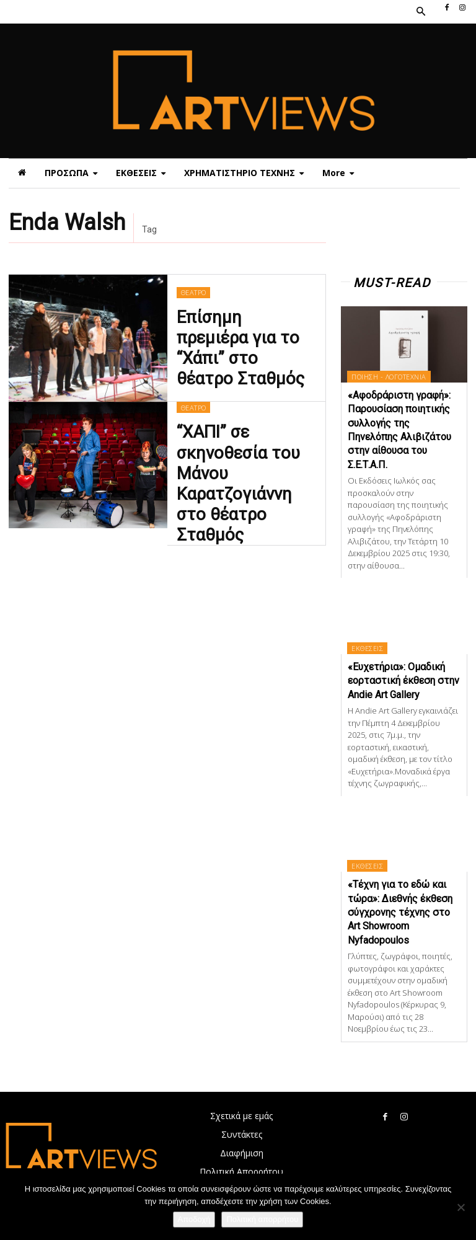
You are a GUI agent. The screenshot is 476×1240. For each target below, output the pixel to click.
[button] (420, 12)
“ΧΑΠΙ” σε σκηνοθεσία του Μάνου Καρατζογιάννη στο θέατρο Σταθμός (245, 472)
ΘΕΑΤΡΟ (193, 310)
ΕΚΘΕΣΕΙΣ (367, 648)
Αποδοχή (194, 1219)
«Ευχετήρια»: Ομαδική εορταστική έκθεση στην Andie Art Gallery (403, 681)
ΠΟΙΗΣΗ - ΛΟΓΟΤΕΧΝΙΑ (388, 376)
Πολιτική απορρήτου (262, 1219)
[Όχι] (460, 1207)
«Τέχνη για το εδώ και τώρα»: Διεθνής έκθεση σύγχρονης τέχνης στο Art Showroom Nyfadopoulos (400, 912)
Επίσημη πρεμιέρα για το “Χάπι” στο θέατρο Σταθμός (246, 346)
